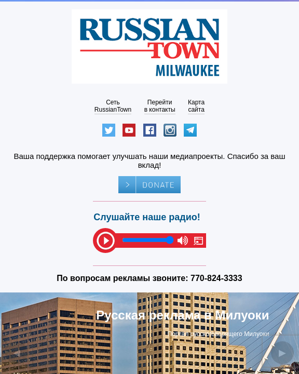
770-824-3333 (216, 278)
